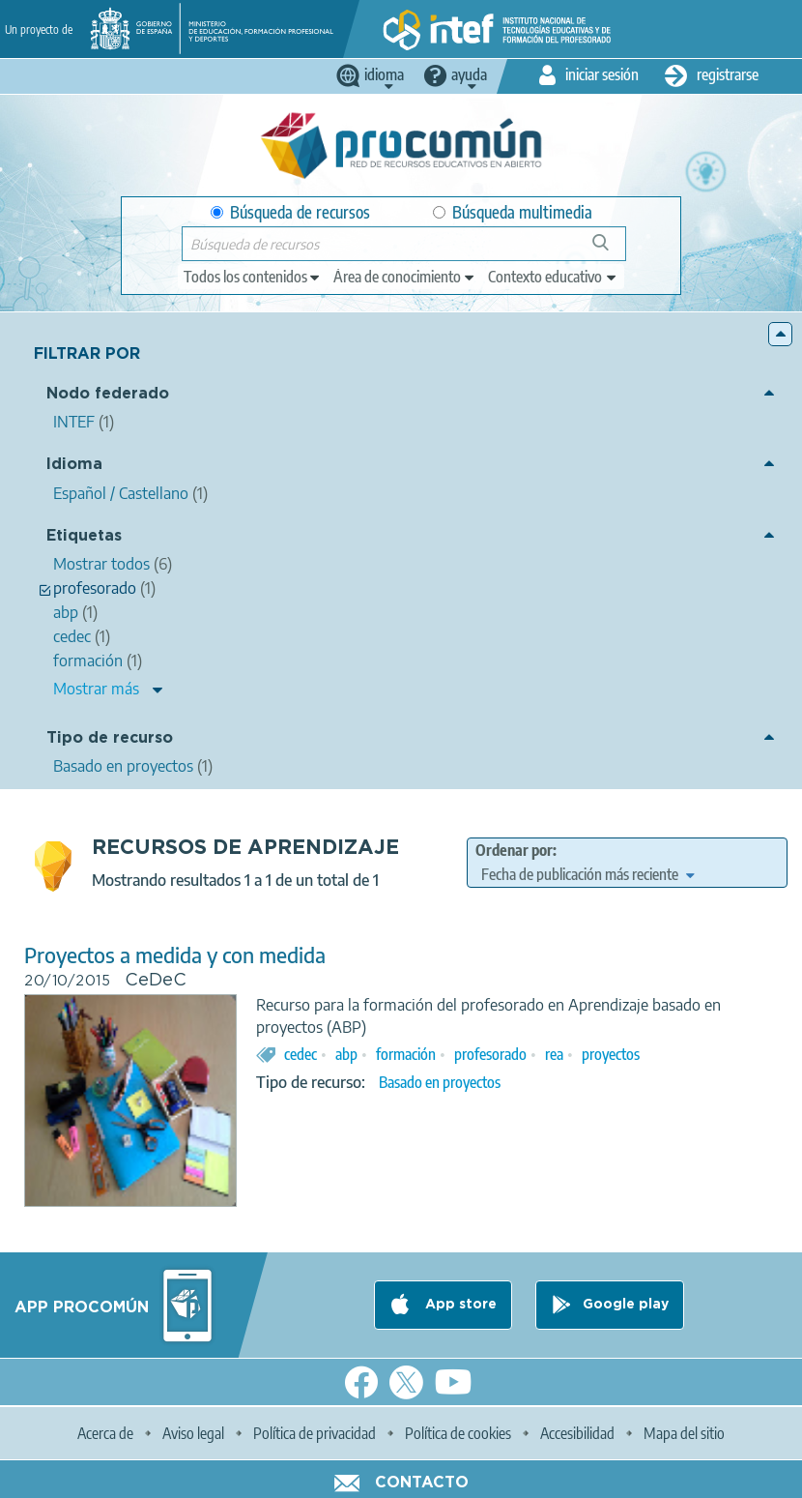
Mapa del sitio (684, 1433)
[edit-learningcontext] (553, 276)
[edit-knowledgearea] (405, 276)
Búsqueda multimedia (512, 212)
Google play (626, 1304)
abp (346, 1054)
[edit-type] (253, 276)
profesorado (490, 1054)
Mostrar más (96, 688)
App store (459, 1304)
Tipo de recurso (109, 738)
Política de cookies (458, 1433)
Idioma (74, 464)
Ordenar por (514, 850)
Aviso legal (193, 1433)
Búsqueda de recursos (290, 212)
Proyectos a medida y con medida (175, 955)
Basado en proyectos (440, 1082)
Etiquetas (84, 536)
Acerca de (105, 1433)
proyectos (611, 1054)
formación (406, 1054)
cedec (300, 1054)
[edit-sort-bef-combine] (587, 874)
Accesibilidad (577, 1433)
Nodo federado (107, 394)
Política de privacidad (314, 1433)
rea (554, 1054)
